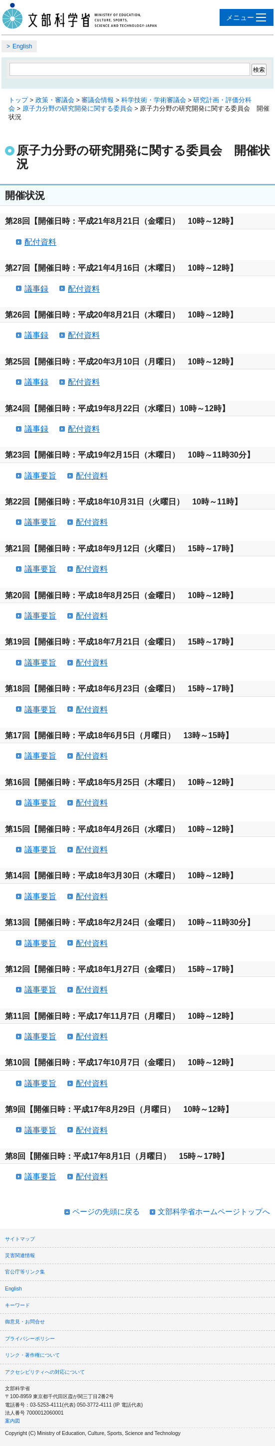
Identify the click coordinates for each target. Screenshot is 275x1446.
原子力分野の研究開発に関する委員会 (77, 108)
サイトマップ (20, 1239)
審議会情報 (97, 100)
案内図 (12, 1421)
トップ (18, 100)
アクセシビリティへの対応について (45, 1372)
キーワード (17, 1305)
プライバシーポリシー (30, 1338)
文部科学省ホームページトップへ (214, 1211)
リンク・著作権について (32, 1355)
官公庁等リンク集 (25, 1272)
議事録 (36, 289)
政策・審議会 (54, 100)
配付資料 (40, 242)
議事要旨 (40, 476)
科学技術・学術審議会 (153, 100)
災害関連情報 (20, 1255)
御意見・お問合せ (25, 1321)
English (22, 46)
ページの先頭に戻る (106, 1211)
